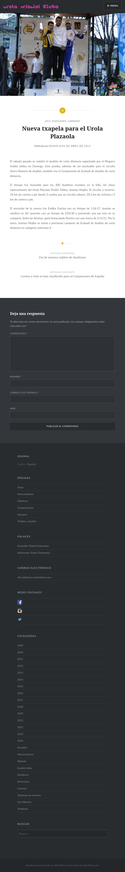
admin (53, 145)
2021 (20, 720)
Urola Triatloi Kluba (30, 6)
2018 (20, 706)
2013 (20, 672)
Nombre (16, 376)
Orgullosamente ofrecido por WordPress (45, 865)
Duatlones (59, 121)
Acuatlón (22, 747)
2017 (20, 699)
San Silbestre (24, 801)
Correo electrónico (24, 392)
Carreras (74, 121)
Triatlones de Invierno (29, 795)
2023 (20, 733)
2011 (20, 659)
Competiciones (25, 507)
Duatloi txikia (24, 768)
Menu (114, 5)
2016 (20, 693)
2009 (20, 645)
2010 (20, 652)
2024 (20, 740)
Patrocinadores (25, 494)
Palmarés (22, 514)
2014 (20, 679)
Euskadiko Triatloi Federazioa (33, 545)
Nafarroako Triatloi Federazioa (33, 552)
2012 (48, 121)
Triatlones (22, 808)
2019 (20, 713)
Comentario (19, 333)
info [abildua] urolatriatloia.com (34, 577)
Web (12, 408)
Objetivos (22, 500)
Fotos (20, 487)
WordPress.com (91, 865)
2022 (20, 727)
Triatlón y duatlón (26, 521)
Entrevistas (23, 781)
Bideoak (21, 761)
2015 (20, 686)
